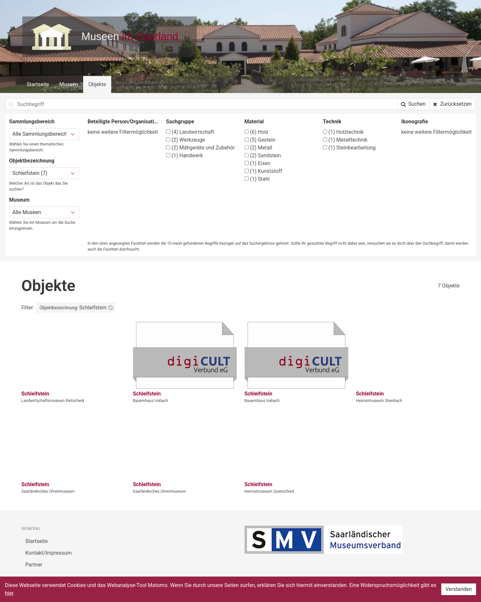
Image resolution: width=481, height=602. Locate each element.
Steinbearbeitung (349, 148)
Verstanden (458, 589)
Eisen (258, 163)
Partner (34, 565)
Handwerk (184, 155)
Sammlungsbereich (31, 121)
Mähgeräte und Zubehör (200, 148)
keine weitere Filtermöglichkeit (123, 132)
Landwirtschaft (190, 132)
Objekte (97, 84)
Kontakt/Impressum (48, 553)
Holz (256, 132)
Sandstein (263, 155)
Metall (258, 148)
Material (254, 121)
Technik (332, 121)
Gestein (260, 140)
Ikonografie (414, 121)
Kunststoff (263, 171)
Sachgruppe (180, 121)
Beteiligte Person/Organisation (123, 121)
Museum (19, 200)
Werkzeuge (185, 140)
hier (9, 593)
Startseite (38, 84)
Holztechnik (343, 132)
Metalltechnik (345, 140)
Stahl (257, 179)
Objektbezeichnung (31, 161)
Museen (68, 84)
